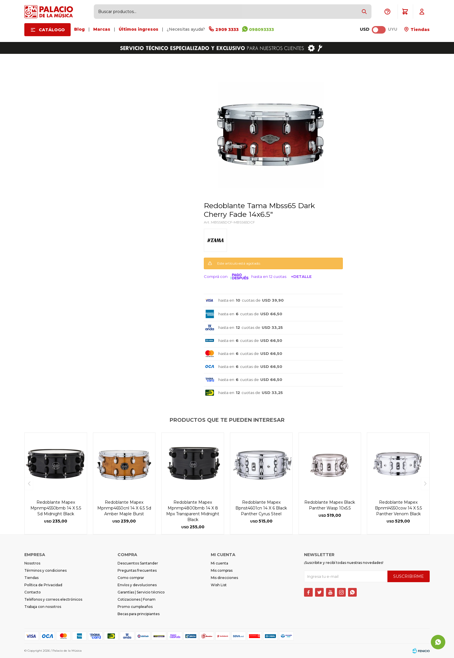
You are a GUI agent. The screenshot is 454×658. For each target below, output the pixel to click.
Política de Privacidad (43, 585)
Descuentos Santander (138, 563)
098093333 (261, 29)
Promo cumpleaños (135, 606)
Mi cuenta (219, 563)
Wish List (219, 585)
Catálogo (52, 29)
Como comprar (131, 577)
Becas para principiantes (139, 614)
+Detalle (301, 276)
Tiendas (419, 29)
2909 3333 (227, 29)
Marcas (101, 29)
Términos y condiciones (45, 570)
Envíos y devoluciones (137, 585)
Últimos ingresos (138, 29)
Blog (79, 29)
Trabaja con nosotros (42, 606)
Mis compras (222, 570)
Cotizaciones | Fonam (136, 599)
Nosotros (32, 563)
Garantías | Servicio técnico (141, 592)
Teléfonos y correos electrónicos (53, 599)
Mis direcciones (224, 577)
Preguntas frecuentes (137, 570)
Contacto (32, 592)
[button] (364, 11)
